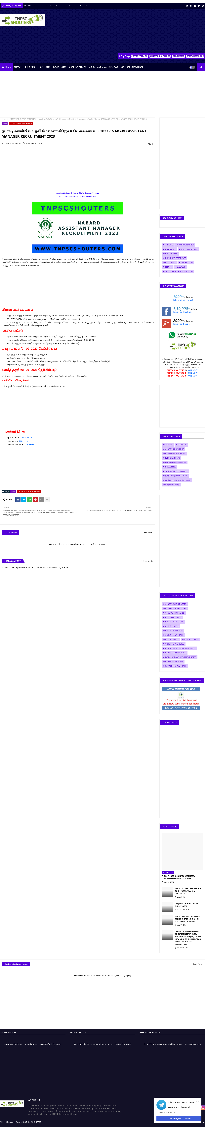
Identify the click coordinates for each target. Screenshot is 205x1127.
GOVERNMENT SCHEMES (175, 453)
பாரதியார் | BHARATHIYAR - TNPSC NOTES (187, 904)
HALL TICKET (170, 262)
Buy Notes (73, 6)
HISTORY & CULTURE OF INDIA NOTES (180, 648)
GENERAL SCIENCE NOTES (175, 604)
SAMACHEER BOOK (195, 56)
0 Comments (147, 561)
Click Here (26, 437)
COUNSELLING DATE (189, 249)
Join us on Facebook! (182, 312)
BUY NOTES (44, 67)
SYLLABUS (181, 267)
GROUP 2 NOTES (172, 639)
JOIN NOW (192, 370)
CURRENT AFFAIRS (139, 56)
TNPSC (17, 67)
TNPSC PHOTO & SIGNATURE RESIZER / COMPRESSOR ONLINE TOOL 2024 (178, 877)
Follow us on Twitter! (183, 300)
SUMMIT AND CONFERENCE (176, 471)
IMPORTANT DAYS (172, 458)
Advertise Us (61, 6)
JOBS (5, 123)
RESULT (168, 267)
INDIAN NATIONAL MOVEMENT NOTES (180, 657)
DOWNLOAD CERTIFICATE (175, 258)
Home (8, 67)
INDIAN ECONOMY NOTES (175, 653)
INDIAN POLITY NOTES (174, 661)
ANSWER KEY (170, 249)
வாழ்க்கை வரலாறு (172, 484)
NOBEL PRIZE (170, 467)
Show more (147, 532)
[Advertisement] (153, 32)
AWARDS (168, 444)
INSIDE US (30, 67)
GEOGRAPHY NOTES (173, 617)
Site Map (50, 6)
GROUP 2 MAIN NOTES (174, 635)
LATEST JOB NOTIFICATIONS (22, 119)
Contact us (39, 6)
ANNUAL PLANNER (186, 245)
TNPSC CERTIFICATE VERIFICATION (179, 271)
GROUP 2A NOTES (191, 639)
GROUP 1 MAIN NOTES (174, 622)
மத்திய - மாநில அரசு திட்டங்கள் (103, 67)
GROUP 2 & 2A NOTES (174, 630)
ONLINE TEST (178, 56)
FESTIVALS (182, 444)
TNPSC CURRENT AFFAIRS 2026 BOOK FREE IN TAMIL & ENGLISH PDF (188, 891)
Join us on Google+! (182, 324)
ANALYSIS (169, 245)
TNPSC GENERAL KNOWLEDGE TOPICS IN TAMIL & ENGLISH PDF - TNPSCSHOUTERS (188, 919)
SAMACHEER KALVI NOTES (175, 666)
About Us (28, 6)
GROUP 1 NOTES (172, 626)
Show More (197, 964)
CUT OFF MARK (171, 253)
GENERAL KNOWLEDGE (160, 56)
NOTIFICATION (187, 262)
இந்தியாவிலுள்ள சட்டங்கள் (176, 475)
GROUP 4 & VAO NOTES (174, 644)
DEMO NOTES (59, 67)
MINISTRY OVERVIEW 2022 (175, 462)
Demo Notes (85, 6)
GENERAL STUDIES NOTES (175, 608)
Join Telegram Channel (178, 1118)
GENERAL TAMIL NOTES (174, 613)
